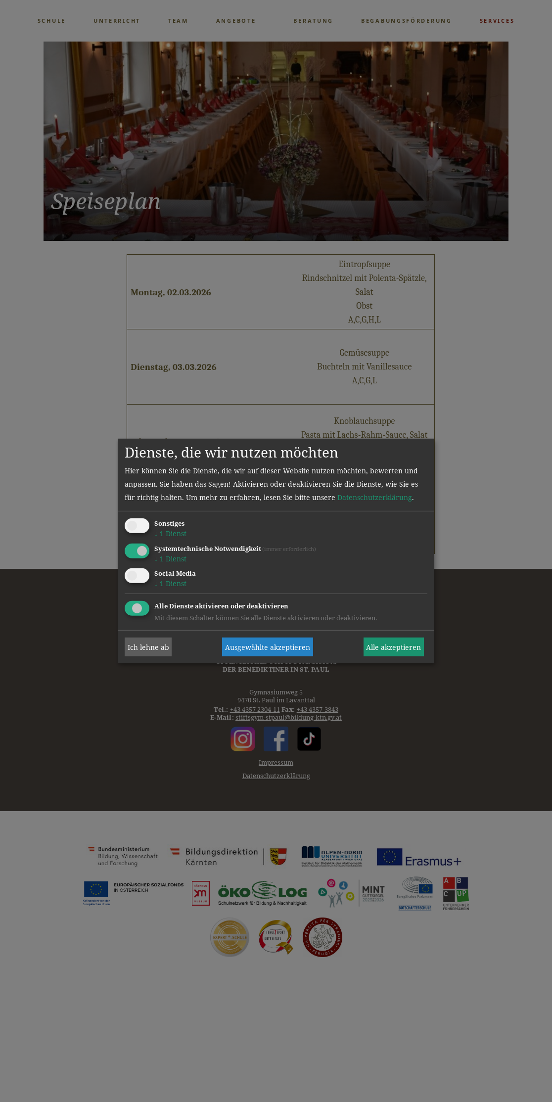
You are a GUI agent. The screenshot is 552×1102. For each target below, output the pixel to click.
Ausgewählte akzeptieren (267, 647)
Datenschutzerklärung (374, 497)
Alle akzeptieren (393, 647)
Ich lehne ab (148, 647)
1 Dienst (170, 533)
